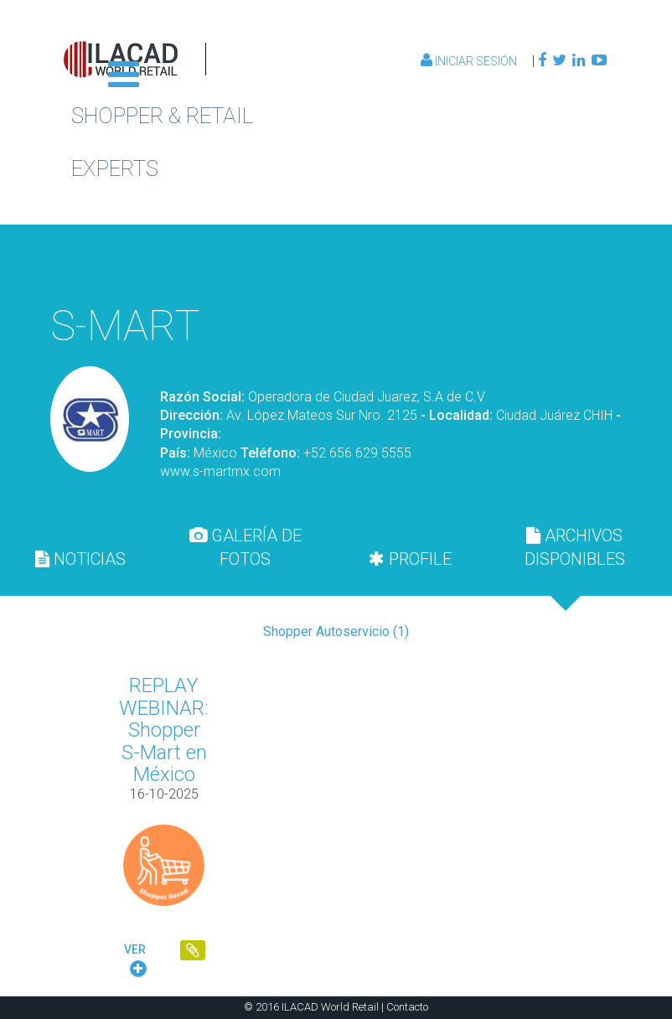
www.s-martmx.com (220, 471)
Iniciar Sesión (470, 61)
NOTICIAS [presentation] (80, 559)
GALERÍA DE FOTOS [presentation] (245, 547)
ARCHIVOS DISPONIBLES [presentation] (575, 547)
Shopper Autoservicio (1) (336, 631)
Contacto (407, 1007)
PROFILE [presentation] (410, 559)
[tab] (80, 559)
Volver (524, 262)
